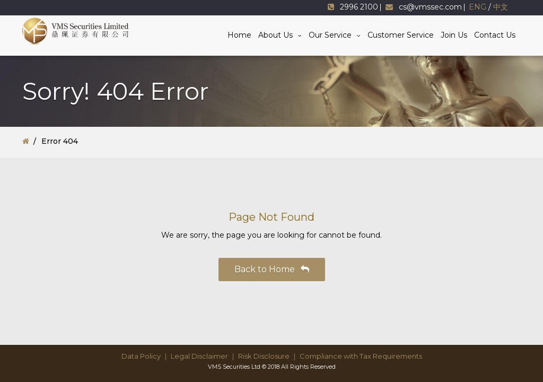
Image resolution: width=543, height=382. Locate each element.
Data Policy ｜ (145, 356)
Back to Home (271, 269)
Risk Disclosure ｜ (268, 356)
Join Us (454, 35)
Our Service (330, 35)
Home (239, 35)
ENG (477, 7)
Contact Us (494, 35)
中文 (500, 7)
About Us (275, 35)
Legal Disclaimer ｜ (204, 356)
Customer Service (400, 35)
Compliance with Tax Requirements (361, 356)
